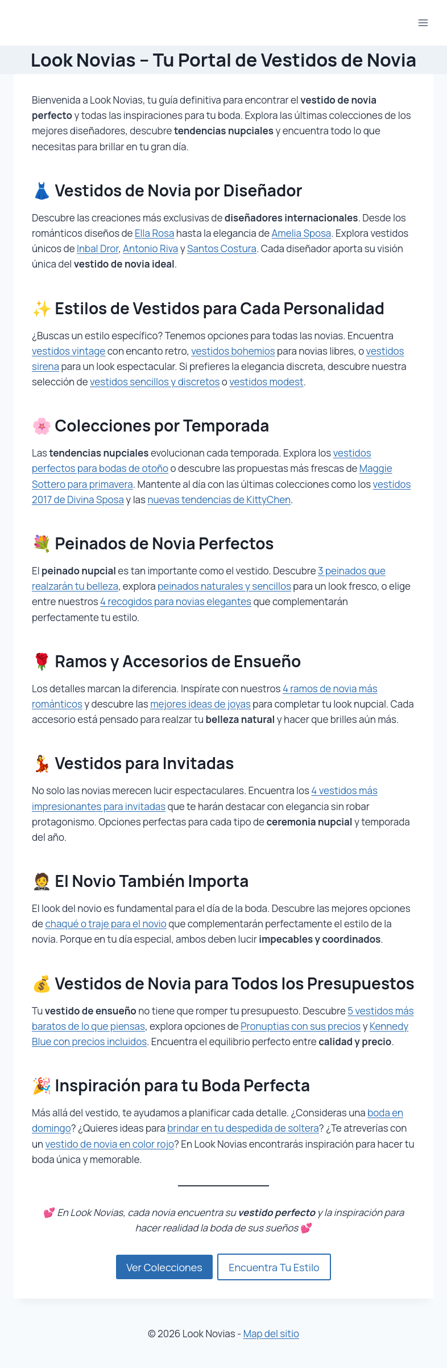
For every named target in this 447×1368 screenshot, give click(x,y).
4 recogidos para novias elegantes (175, 601)
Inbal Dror (97, 248)
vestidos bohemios (233, 351)
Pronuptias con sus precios (301, 1026)
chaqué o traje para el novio (105, 923)
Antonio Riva (150, 248)
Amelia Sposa (302, 233)
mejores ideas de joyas (200, 703)
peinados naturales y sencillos (224, 586)
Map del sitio (271, 1333)
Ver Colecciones (164, 1267)
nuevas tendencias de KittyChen (219, 499)
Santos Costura (221, 248)
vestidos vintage (68, 351)
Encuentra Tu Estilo (274, 1267)
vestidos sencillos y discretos (155, 381)
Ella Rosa (155, 233)
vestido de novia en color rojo (109, 1144)
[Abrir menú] (422, 22)
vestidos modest (266, 381)
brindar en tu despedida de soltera (243, 1128)
